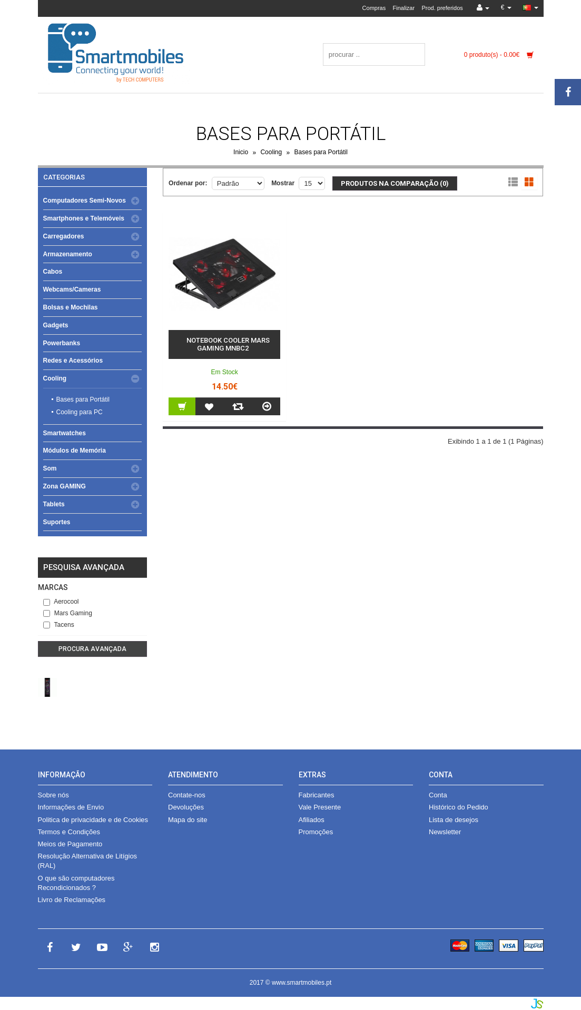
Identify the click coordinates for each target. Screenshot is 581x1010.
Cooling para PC (79, 412)
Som (50, 468)
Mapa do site (187, 820)
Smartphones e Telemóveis (84, 218)
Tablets (54, 504)
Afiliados (311, 820)
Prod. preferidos (441, 8)
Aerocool (61, 601)
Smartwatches (64, 433)
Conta (438, 795)
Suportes (57, 522)
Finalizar (404, 8)
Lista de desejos (453, 820)
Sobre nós (53, 795)
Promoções (316, 832)
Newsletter (445, 832)
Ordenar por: (188, 183)
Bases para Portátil (321, 152)
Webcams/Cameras (72, 289)
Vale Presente (320, 807)
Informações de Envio (71, 807)
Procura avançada (92, 649)
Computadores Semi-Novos (84, 200)
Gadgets (55, 325)
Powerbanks (62, 343)
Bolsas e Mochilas (70, 307)
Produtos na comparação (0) (395, 183)
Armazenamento (67, 254)
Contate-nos (186, 795)
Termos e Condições (69, 832)
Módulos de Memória (74, 450)
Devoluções (186, 807)
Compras (374, 8)
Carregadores (63, 236)
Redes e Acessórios (73, 360)
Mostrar (282, 183)
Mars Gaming (67, 613)
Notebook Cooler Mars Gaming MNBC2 (228, 344)
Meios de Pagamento (70, 844)
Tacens (58, 624)
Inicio (240, 152)
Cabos (53, 271)
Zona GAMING (64, 486)
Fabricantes (316, 795)
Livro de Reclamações (72, 900)
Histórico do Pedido (458, 807)
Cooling (271, 152)
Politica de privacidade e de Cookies (93, 820)
